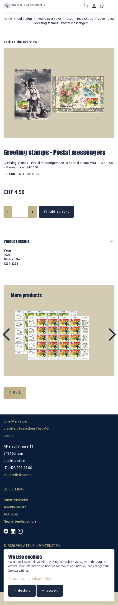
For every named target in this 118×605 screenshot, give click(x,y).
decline (22, 591)
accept (50, 591)
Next (101, 339)
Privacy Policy (39, 579)
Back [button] (15, 392)
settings (16, 579)
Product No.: (15, 174)
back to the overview (20, 42)
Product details (16, 241)
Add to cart (56, 212)
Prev (17, 339)
